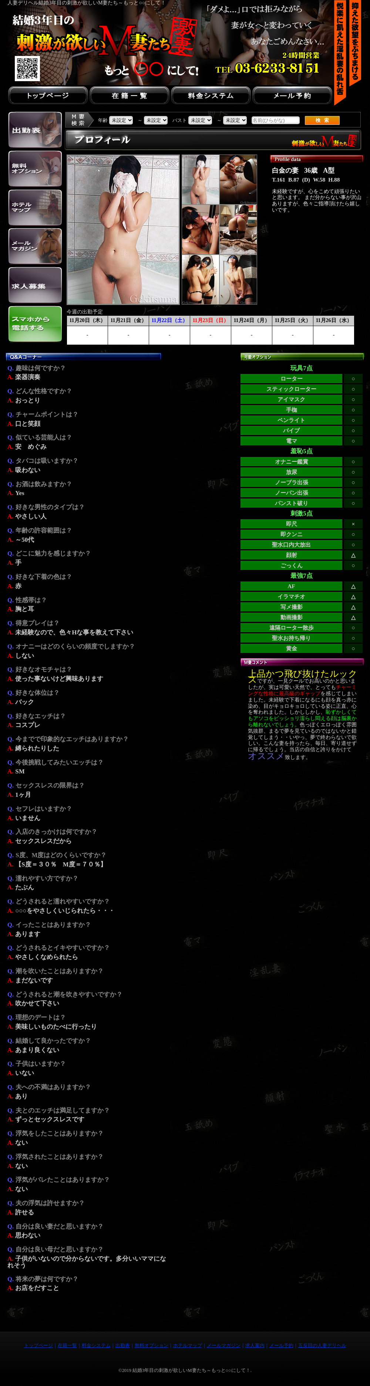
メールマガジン (223, 1345)
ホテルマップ (187, 1345)
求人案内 (255, 1345)
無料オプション (151, 1345)
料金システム (96, 1345)
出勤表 (122, 1345)
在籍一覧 (67, 1345)
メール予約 (281, 1345)
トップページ (38, 1345)
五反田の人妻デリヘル (322, 1345)
